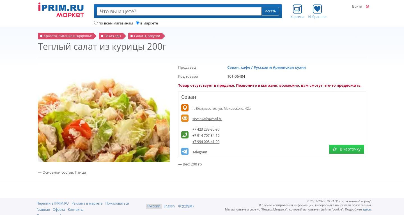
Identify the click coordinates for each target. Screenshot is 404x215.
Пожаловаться (117, 203)
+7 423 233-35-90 (205, 129)
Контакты (76, 209)
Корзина (297, 12)
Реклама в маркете (87, 203)
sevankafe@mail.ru (207, 119)
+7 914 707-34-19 (205, 135)
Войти (357, 6)
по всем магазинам (113, 23)
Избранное (317, 12)
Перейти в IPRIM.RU (52, 203)
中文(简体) (186, 206)
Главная (43, 209)
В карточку (347, 149)
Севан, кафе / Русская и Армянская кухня (266, 67)
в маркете (147, 23)
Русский (153, 206)
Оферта (59, 209)
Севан (188, 96)
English (169, 206)
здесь (367, 209)
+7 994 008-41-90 (205, 141)
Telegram (199, 152)
